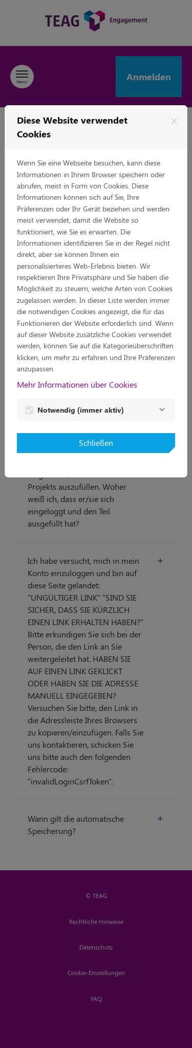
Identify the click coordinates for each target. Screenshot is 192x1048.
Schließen (96, 442)
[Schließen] (174, 121)
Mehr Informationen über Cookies (77, 384)
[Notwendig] (162, 409)
